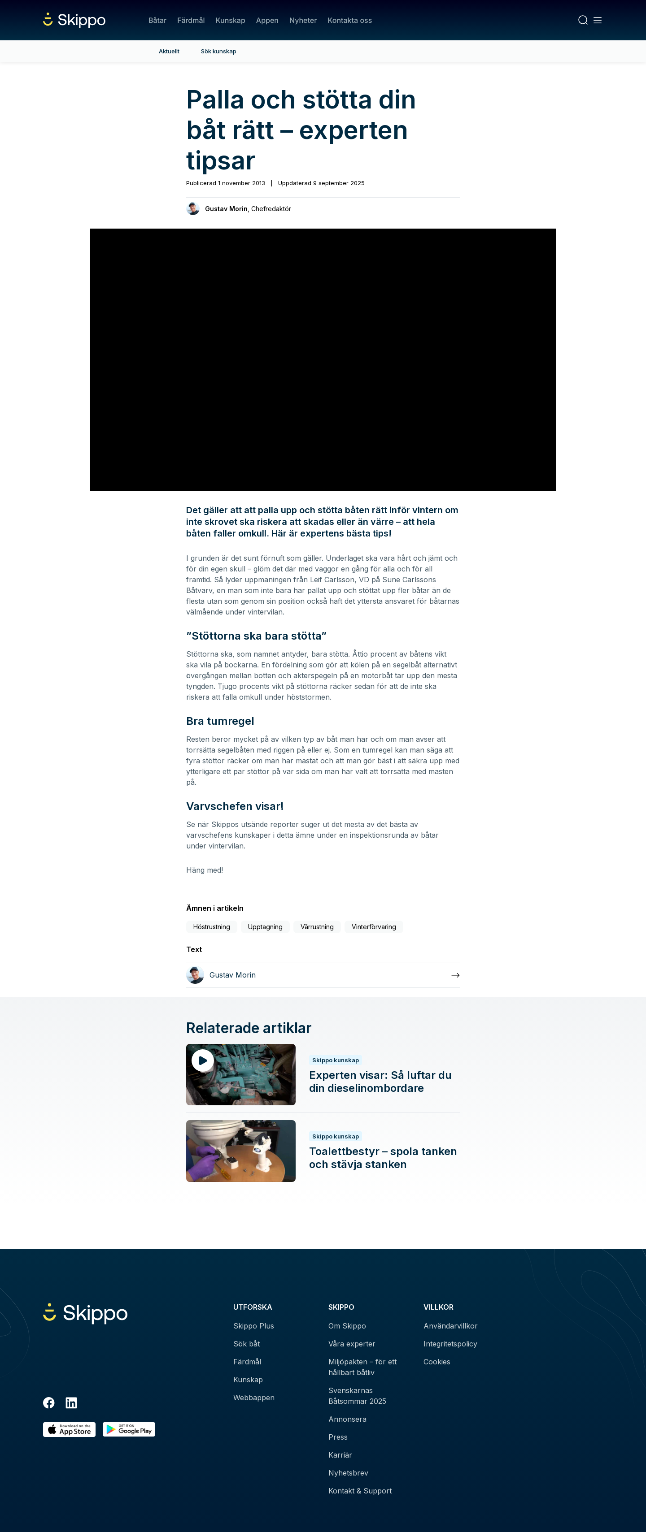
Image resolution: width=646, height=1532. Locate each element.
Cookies (436, 1361)
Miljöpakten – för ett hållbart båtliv (362, 1367)
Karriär (340, 1454)
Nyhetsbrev (348, 1472)
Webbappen (254, 1397)
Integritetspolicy (450, 1343)
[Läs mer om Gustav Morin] (323, 975)
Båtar (157, 20)
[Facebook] (49, 1404)
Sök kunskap (218, 51)
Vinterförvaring (374, 926)
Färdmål (191, 20)
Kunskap (230, 20)
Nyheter (303, 20)
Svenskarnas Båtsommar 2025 (357, 1396)
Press (338, 1436)
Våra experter (351, 1343)
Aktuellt (169, 51)
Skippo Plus (253, 1325)
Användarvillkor (450, 1325)
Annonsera (347, 1419)
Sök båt (246, 1343)
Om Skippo (347, 1325)
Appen (267, 20)
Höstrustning (211, 926)
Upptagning (265, 926)
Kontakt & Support (360, 1490)
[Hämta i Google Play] (129, 1429)
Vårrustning (317, 926)
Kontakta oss (349, 20)
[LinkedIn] (71, 1404)
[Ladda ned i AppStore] (69, 1429)
